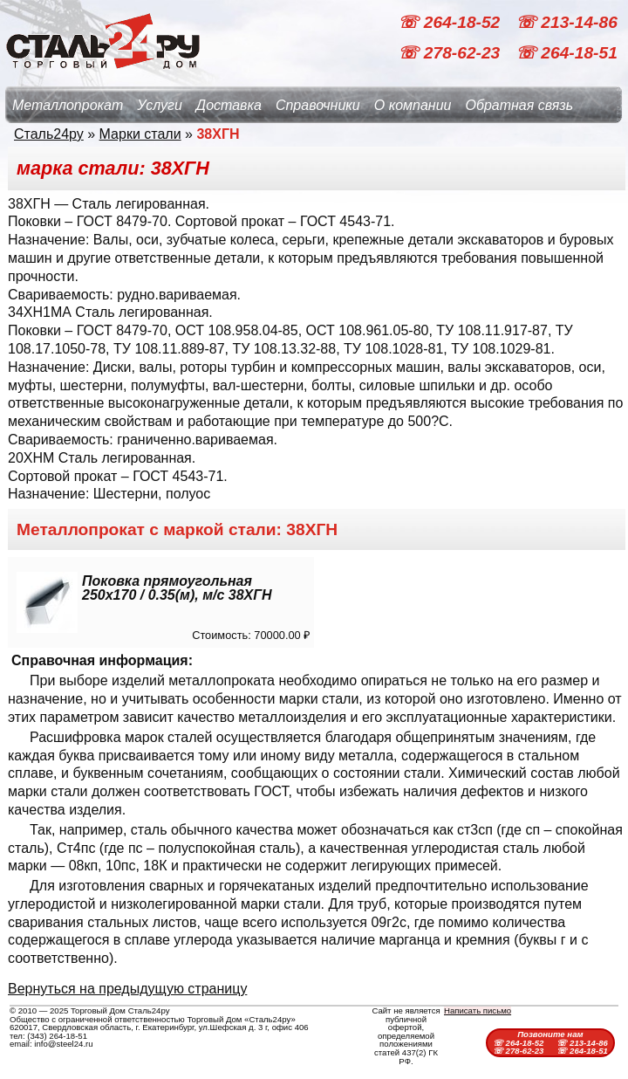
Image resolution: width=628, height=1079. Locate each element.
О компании (413, 105)
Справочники (318, 105)
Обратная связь (519, 105)
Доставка (229, 105)
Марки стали (140, 134)
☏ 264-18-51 (566, 53)
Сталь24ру (49, 134)
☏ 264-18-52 (451, 22)
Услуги (159, 105)
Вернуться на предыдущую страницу (127, 988)
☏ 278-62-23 (451, 53)
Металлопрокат (67, 105)
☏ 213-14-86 (566, 22)
